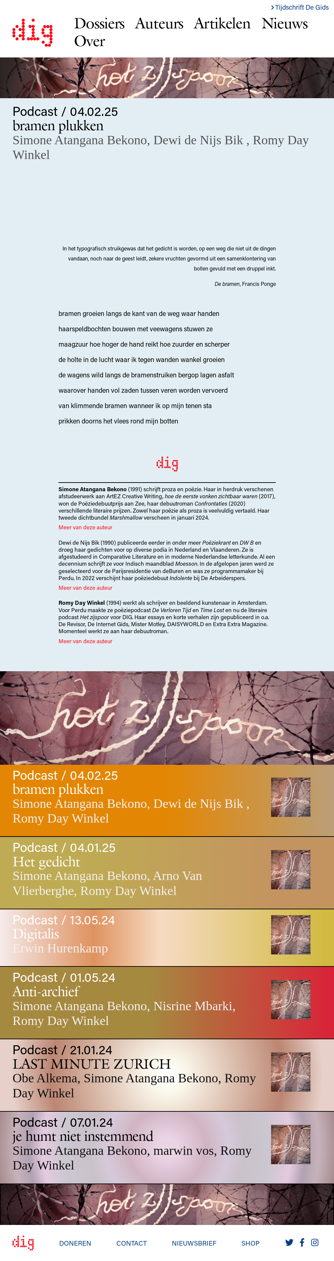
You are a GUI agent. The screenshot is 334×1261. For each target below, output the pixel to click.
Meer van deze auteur (85, 527)
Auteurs (159, 23)
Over (89, 40)
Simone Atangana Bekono (79, 140)
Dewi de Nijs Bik (199, 140)
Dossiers (99, 23)
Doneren (75, 1243)
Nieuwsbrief (194, 1243)
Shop (250, 1243)
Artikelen (222, 23)
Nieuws (284, 23)
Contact (131, 1243)
